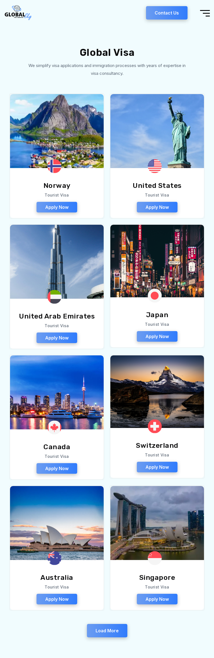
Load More (107, 632)
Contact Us (167, 13)
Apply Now (57, 208)
